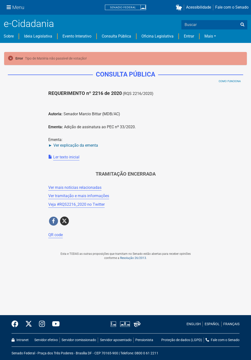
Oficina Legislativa (157, 36)
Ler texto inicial (66, 157)
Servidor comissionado (79, 340)
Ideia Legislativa (38, 36)
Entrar (189, 36)
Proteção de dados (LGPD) (181, 340)
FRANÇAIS (231, 324)
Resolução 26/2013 (133, 258)
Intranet (20, 340)
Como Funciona (230, 81)
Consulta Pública (116, 36)
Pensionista (144, 340)
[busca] (242, 24)
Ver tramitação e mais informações (78, 195)
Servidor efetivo (46, 340)
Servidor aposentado (116, 340)
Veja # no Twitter (76, 204)
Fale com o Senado (232, 7)
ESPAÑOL (212, 324)
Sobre (9, 36)
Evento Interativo (77, 36)
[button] (180, 7)
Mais (208, 36)
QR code (55, 234)
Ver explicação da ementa (75, 145)
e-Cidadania (29, 23)
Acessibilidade (198, 7)
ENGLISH (194, 324)
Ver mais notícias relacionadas (74, 187)
